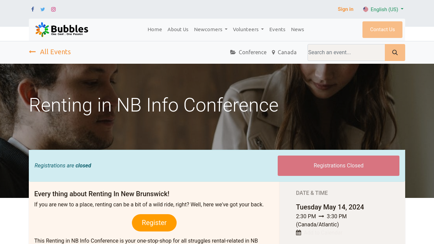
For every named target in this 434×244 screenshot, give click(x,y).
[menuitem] (155, 29)
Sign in (345, 9)
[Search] (395, 52)
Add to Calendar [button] (323, 232)
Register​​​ (154, 223)
